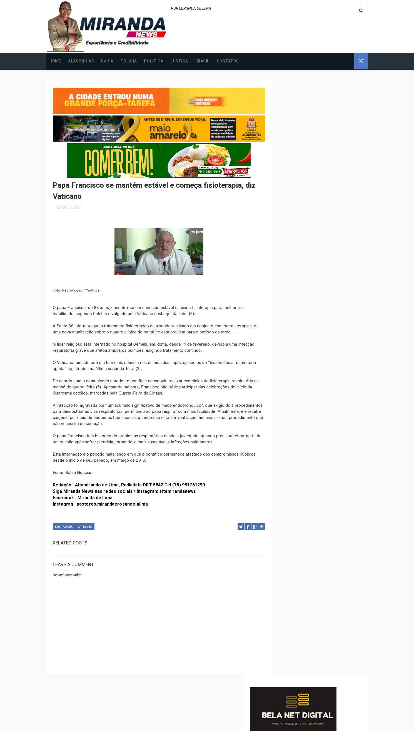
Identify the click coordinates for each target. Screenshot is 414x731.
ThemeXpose (196, 724)
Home (55, 61)
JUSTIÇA (179, 61)
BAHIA (107, 61)
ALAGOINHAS (81, 61)
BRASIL (202, 61)
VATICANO (85, 525)
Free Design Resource (229, 724)
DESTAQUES (64, 525)
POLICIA (129, 61)
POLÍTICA (153, 61)
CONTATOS (228, 61)
